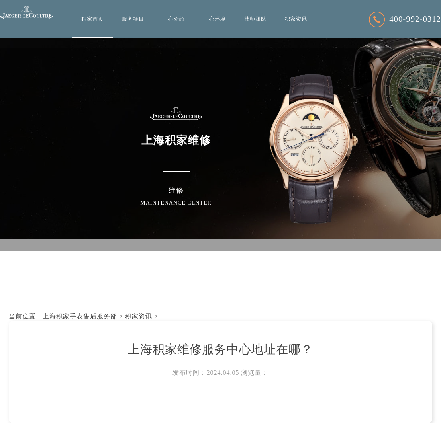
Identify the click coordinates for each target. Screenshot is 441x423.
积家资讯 (296, 19)
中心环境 (215, 19)
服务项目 (133, 19)
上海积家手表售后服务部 (80, 316)
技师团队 (255, 19)
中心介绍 (174, 19)
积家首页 (92, 19)
